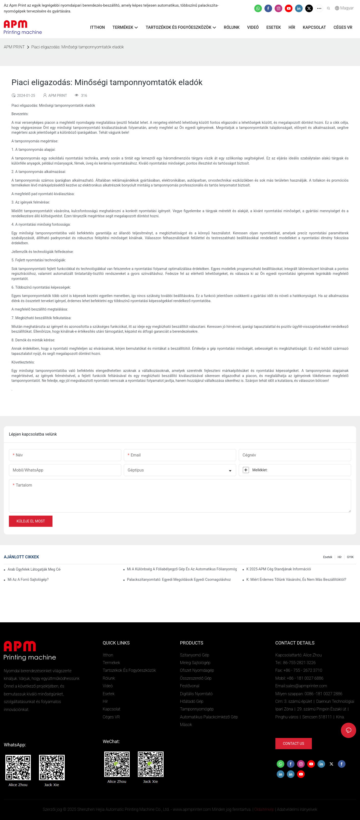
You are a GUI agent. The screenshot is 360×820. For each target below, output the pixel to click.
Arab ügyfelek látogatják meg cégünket (34, 569)
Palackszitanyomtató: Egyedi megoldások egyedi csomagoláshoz (179, 579)
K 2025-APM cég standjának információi (278, 569)
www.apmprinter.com (192, 809)
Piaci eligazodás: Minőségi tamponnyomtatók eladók (77, 47)
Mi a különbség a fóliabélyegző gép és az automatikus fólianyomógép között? (182, 569)
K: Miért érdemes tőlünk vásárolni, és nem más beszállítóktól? (296, 579)
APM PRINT (14, 47)
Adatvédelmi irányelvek (297, 809)
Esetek (327, 557)
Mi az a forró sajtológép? (28, 579)
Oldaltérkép (264, 809)
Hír (340, 557)
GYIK (350, 557)
